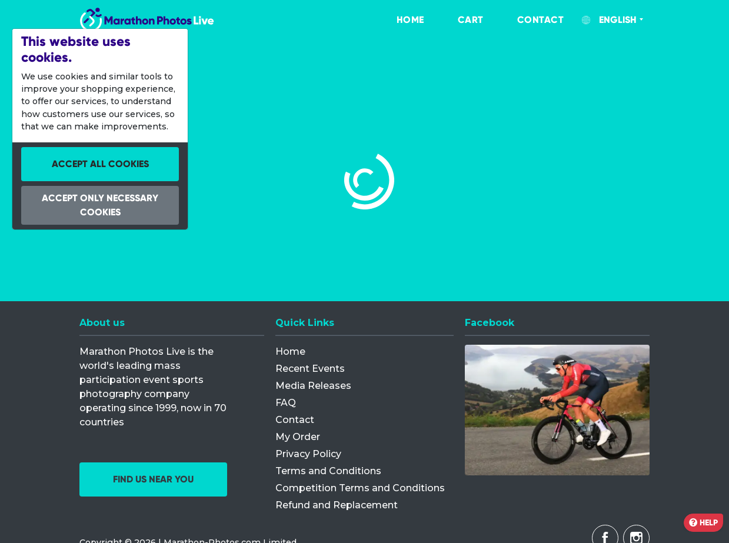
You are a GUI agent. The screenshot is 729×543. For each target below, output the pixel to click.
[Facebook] (557, 410)
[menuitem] (398, 20)
